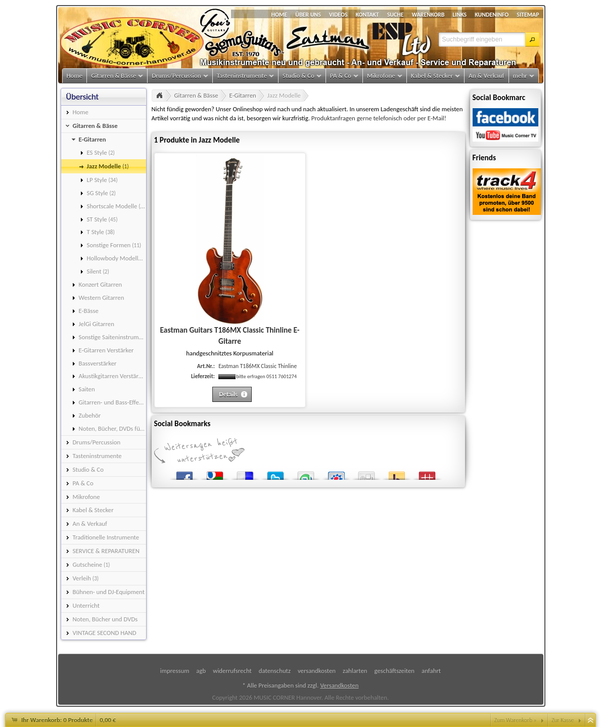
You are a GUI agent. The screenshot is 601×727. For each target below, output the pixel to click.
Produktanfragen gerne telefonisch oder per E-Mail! (378, 118)
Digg (366, 473)
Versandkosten (339, 685)
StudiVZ (336, 473)
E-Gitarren (242, 95)
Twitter (275, 473)
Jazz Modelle (284, 95)
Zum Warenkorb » (515, 719)
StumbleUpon (306, 473)
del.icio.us (245, 473)
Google (215, 473)
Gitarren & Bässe (196, 95)
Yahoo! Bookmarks (397, 473)
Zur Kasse (562, 719)
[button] (532, 39)
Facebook (184, 473)
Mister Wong (427, 473)
